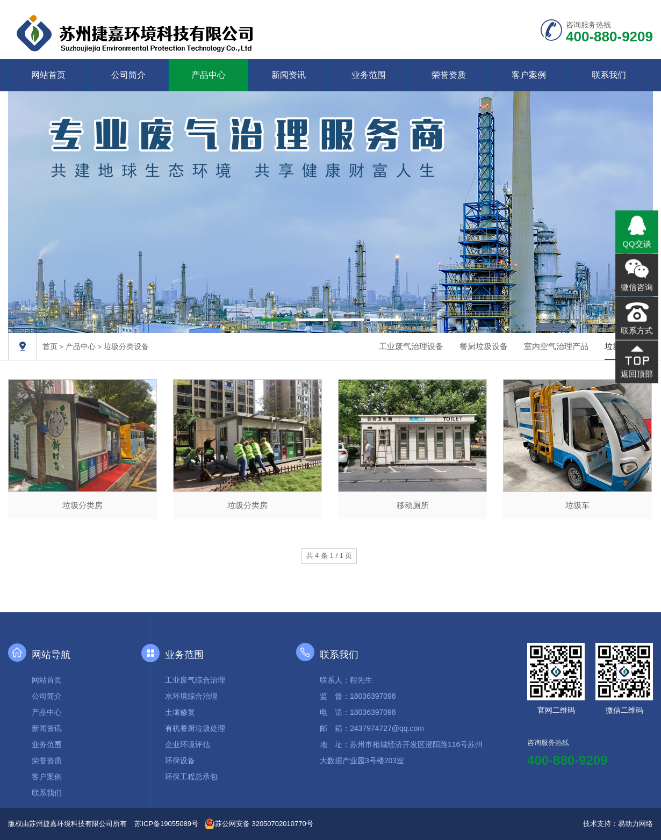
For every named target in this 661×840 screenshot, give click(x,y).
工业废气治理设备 (411, 346)
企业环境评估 (187, 744)
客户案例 (529, 74)
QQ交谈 (637, 244)
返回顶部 (636, 372)
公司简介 (128, 74)
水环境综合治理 (191, 696)
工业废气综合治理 (195, 680)
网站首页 (48, 74)
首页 (50, 346)
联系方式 (636, 330)
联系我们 (609, 74)
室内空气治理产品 (556, 346)
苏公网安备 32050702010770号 (258, 824)
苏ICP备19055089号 (166, 824)
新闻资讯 (288, 74)
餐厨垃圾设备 (483, 346)
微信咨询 (636, 287)
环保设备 (180, 760)
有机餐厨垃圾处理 (195, 728)
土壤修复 (180, 712)
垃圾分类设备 (126, 346)
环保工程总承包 (191, 776)
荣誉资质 (449, 74)
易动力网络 (635, 824)
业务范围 (368, 74)
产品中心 (208, 74)
